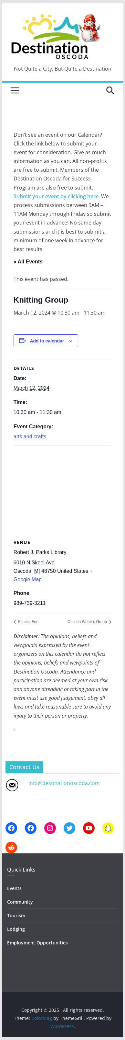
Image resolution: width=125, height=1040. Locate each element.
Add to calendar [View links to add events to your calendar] (47, 340)
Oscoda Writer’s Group (88, 621)
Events (14, 888)
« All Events (28, 261)
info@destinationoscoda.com (64, 783)
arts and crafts (30, 436)
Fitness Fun (27, 621)
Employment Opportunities (37, 943)
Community (20, 902)
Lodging (16, 929)
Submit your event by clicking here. (57, 196)
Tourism (16, 915)
